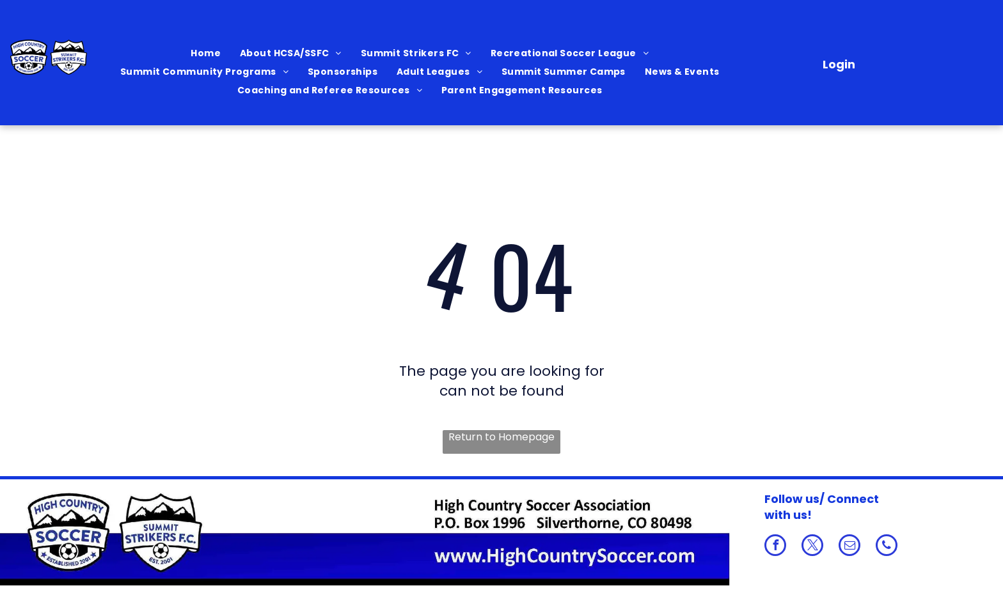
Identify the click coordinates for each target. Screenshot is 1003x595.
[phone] (886, 546)
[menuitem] (205, 53)
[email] (849, 546)
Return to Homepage (501, 437)
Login (839, 64)
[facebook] (775, 546)
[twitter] (812, 546)
